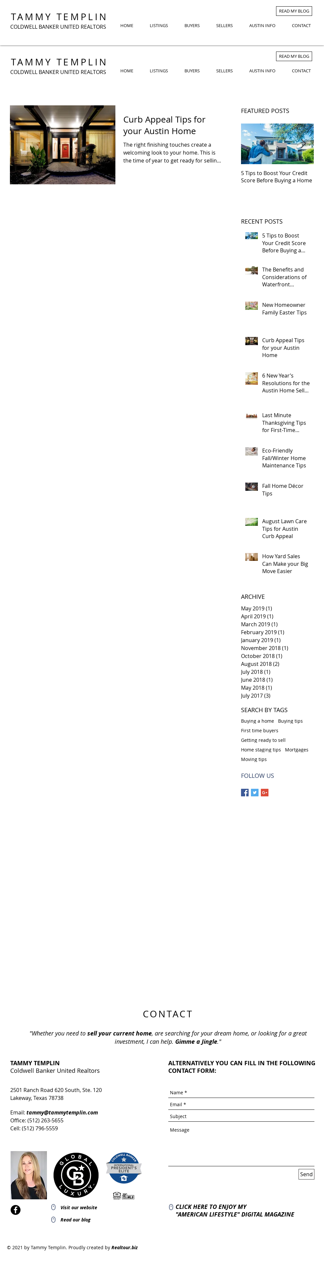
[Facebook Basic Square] (245, 792)
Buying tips (290, 721)
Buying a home (257, 721)
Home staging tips (261, 749)
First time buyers (259, 730)
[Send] (306, 1174)
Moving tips (254, 759)
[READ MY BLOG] (294, 11)
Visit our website (79, 1207)
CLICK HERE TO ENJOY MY (211, 1207)
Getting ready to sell (263, 740)
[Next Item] (303, 144)
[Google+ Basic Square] (264, 792)
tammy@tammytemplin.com (62, 1112)
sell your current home (119, 1033)
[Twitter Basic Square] (255, 792)
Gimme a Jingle (196, 1041)
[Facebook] (15, 1210)
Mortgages (296, 749)
